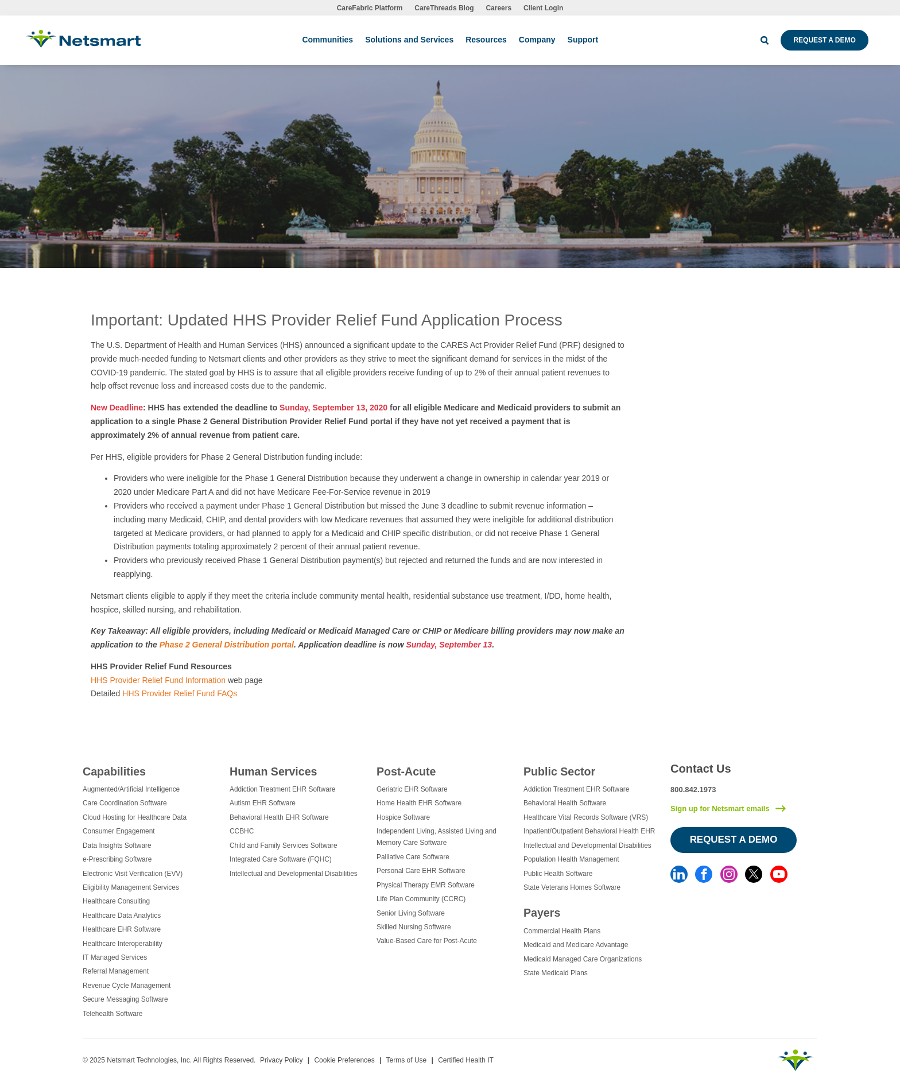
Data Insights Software (117, 845)
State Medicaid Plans (555, 973)
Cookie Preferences (344, 1060)
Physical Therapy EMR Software (426, 885)
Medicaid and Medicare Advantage (575, 945)
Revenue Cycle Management (126, 986)
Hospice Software (403, 817)
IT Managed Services (115, 957)
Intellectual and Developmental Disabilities (294, 874)
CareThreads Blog (444, 8)
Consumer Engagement (119, 831)
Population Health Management (571, 859)
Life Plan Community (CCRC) (421, 899)
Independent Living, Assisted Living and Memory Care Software (436, 837)
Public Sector (559, 771)
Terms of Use (406, 1060)
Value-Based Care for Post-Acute (427, 941)
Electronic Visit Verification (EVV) (133, 874)
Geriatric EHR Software (412, 789)
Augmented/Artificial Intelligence (131, 789)
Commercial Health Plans (561, 931)
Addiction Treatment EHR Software (282, 789)
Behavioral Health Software (564, 803)
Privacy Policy (281, 1060)
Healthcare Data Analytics (122, 916)
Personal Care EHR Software (421, 871)
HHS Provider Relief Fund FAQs (179, 693)
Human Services (273, 771)
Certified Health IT (466, 1060)
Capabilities (114, 771)
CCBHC (242, 831)
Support (583, 39)
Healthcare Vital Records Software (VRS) (585, 817)
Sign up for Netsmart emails (720, 808)
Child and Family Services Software (284, 845)
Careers (498, 8)
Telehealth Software (112, 1014)
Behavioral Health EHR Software (279, 817)
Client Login (543, 8)
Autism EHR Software (263, 803)
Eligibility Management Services (131, 887)
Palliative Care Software (413, 857)
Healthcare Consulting (116, 901)
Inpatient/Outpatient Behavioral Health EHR (589, 831)
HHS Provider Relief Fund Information (158, 680)
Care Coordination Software (125, 803)
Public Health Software (557, 874)
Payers (541, 912)
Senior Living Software (411, 913)
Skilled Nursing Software (414, 927)
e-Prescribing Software (117, 859)
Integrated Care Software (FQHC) (281, 859)
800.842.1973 (693, 789)
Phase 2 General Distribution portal (227, 644)
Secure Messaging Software (125, 999)
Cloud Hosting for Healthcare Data (135, 817)
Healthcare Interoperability (122, 944)
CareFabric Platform (370, 8)
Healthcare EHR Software (122, 929)
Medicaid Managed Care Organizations (582, 959)
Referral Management (116, 971)
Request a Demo (824, 40)
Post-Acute (406, 771)
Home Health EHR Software (419, 803)
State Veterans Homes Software (571, 887)
